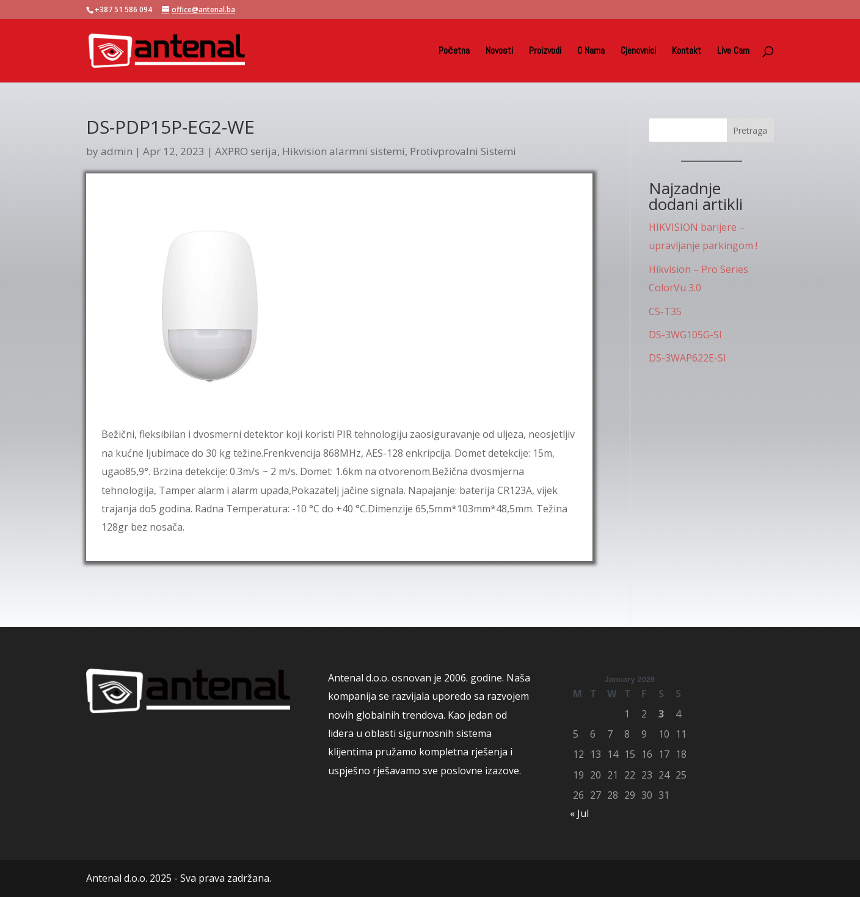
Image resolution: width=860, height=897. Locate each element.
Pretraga (750, 130)
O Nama (591, 51)
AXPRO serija (246, 151)
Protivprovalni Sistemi (463, 151)
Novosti (499, 51)
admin (117, 151)
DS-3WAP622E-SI (687, 358)
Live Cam (733, 51)
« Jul (579, 813)
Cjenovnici (638, 51)
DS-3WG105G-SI (685, 334)
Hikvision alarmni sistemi (343, 151)
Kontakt (686, 51)
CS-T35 (665, 311)
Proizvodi (545, 51)
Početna (454, 51)
